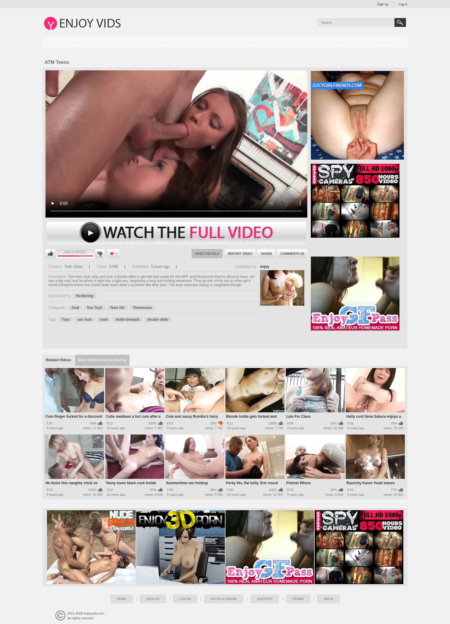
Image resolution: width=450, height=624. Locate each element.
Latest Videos (65, 42)
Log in (403, 4)
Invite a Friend (223, 599)
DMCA (328, 599)
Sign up (382, 4)
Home (121, 599)
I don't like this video (100, 253)
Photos (202, 42)
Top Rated (111, 42)
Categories (247, 42)
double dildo (157, 319)
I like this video (51, 253)
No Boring (84, 296)
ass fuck (84, 319)
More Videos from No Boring (102, 360)
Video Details (207, 253)
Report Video (240, 253)
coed (104, 319)
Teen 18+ (117, 308)
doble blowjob (127, 319)
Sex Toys (94, 308)
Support (264, 599)
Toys (66, 319)
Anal (75, 308)
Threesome (142, 308)
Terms (298, 599)
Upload (385, 42)
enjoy (264, 267)
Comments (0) (292, 253)
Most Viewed (156, 42)
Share (266, 253)
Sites (293, 42)
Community (339, 42)
